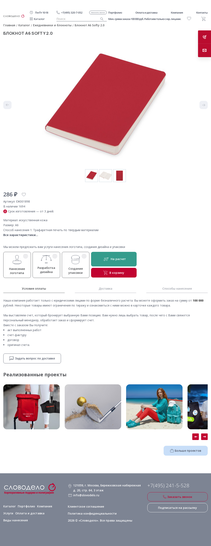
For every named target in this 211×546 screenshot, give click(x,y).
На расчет (113, 259)
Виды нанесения (45, 513)
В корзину (113, 273)
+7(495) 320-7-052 (71, 12)
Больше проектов (185, 451)
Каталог (39, 19)
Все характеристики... (20, 235)
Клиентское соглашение (86, 506)
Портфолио (25, 506)
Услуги (58, 506)
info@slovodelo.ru (86, 495)
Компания (43, 506)
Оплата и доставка (17, 513)
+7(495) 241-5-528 (168, 485)
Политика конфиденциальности (92, 513)
